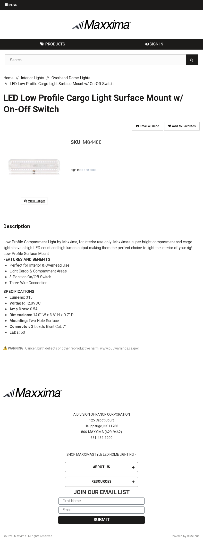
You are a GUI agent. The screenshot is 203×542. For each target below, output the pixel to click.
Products (52, 44)
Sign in (75, 170)
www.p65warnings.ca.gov (119, 348)
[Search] (192, 59)
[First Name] (101, 501)
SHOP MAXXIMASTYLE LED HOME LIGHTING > (101, 454)
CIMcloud (193, 536)
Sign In (154, 44)
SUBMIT (101, 519)
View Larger (34, 201)
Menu (11, 4)
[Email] (101, 510)
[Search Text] (101, 59)
